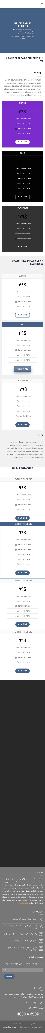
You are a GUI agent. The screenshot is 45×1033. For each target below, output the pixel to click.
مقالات (21, 1024)
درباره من (33, 1024)
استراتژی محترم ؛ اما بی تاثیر (25, 940)
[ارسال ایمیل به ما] (28, 1014)
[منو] (41, 4)
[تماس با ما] (24, 1014)
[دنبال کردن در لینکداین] (19, 1014)
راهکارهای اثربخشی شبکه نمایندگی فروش (20, 933)
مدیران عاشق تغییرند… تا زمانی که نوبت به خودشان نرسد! (20, 948)
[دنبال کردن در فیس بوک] (41, 1014)
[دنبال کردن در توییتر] (32, 1014)
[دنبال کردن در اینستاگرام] (37, 1014)
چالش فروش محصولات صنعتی (25, 919)
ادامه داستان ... (22, 903)
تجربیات (26, 1024)
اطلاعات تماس (13, 1024)
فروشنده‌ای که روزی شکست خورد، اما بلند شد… (20, 927)
